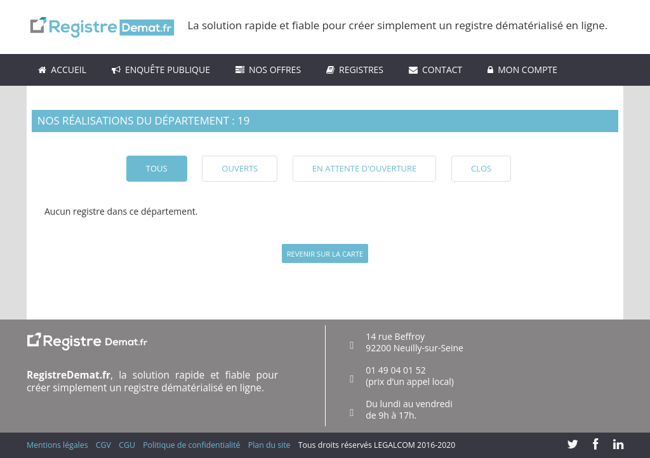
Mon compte (522, 70)
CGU (127, 445)
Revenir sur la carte (325, 254)
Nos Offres (268, 70)
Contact (436, 70)
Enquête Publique (161, 70)
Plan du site (269, 445)
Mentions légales (57, 445)
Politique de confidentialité (191, 445)
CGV (103, 445)
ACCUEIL (62, 70)
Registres (354, 70)
